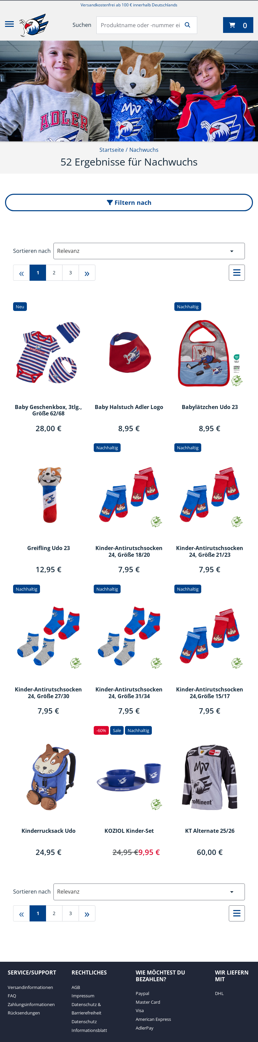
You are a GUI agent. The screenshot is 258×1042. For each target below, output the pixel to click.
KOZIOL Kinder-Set (129, 831)
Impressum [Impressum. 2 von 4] (83, 996)
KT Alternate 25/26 (209, 831)
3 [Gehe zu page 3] (70, 272)
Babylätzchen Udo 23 (210, 407)
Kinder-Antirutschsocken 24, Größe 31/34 (129, 693)
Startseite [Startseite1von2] (111, 149)
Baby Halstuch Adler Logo (129, 407)
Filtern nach (129, 202)
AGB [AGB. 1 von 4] (76, 987)
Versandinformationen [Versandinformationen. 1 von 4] (30, 987)
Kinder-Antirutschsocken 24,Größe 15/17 (209, 693)
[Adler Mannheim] (34, 25)
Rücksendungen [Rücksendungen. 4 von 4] (24, 1013)
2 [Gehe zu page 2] (54, 272)
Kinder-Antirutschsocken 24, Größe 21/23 (209, 551)
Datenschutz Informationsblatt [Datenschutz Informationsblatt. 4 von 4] (89, 1025)
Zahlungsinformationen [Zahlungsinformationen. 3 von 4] (31, 1004)
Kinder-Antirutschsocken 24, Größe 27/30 (48, 693)
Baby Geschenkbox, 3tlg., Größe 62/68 (48, 410)
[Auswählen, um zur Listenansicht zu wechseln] (237, 273)
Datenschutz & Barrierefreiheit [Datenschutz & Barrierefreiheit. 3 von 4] (86, 1008)
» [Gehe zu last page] (87, 272)
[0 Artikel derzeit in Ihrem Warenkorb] (238, 25)
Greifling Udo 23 (48, 548)
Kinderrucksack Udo (49, 831)
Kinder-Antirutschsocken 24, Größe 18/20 (129, 551)
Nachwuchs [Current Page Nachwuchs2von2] (144, 149)
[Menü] (9, 25)
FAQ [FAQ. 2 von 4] (12, 996)
